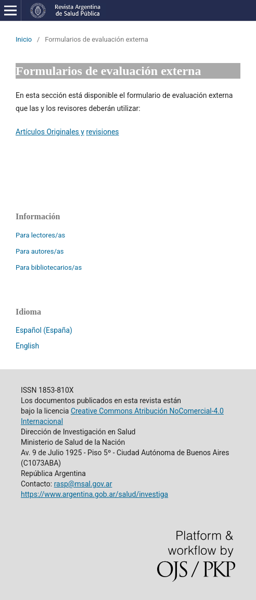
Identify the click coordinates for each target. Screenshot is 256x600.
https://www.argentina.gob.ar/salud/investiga (94, 494)
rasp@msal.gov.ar (83, 484)
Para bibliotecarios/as (49, 267)
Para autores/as (40, 251)
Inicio (24, 39)
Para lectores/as (40, 235)
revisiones (102, 132)
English (27, 346)
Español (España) (44, 330)
